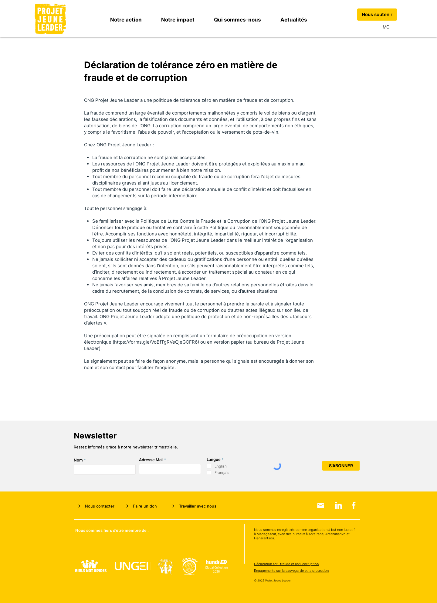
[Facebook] (354, 505)
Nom (78, 460)
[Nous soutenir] (377, 14)
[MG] (386, 27)
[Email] (320, 505)
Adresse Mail (151, 460)
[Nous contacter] (98, 506)
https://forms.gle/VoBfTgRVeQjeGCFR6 (156, 342)
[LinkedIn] (338, 505)
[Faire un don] (141, 506)
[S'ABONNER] (341, 466)
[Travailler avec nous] (194, 506)
